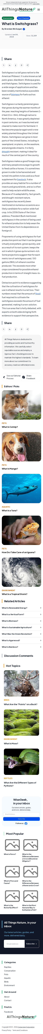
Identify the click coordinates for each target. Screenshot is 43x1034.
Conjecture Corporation (26, 1027)
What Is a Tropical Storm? (14, 594)
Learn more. (36, 3)
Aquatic (6, 507)
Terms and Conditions (20, 1030)
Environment (8, 590)
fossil (38, 293)
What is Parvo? (10, 854)
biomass (15, 94)
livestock (21, 179)
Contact (7, 1000)
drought (6, 151)
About (6, 997)
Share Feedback (28, 377)
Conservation (10, 970)
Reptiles (8, 778)
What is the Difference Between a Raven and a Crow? (30, 883)
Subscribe (21, 819)
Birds (6, 700)
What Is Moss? (11, 743)
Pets (4, 423)
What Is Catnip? (10, 427)
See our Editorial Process (11, 377)
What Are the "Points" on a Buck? (20, 704)
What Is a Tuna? (9, 510)
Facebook (8, 1012)
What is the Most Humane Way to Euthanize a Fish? (29, 907)
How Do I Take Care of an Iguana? (18, 552)
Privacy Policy (6, 1030)
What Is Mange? (10, 468)
